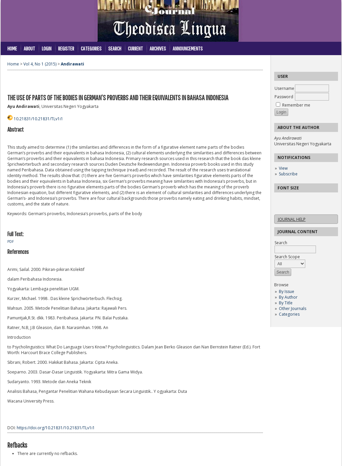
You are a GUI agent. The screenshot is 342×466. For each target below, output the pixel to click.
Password (284, 97)
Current (135, 48)
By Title (286, 303)
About (29, 48)
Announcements (188, 48)
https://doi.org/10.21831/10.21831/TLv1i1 (56, 428)
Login (46, 48)
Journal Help (292, 219)
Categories (289, 314)
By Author (288, 297)
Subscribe (288, 174)
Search (114, 48)
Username (284, 88)
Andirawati (72, 64)
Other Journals (292, 308)
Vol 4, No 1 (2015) (39, 64)
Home (12, 48)
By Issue (286, 291)
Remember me (296, 105)
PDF (10, 241)
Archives (158, 48)
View (283, 168)
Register (66, 48)
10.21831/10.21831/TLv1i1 (38, 119)
